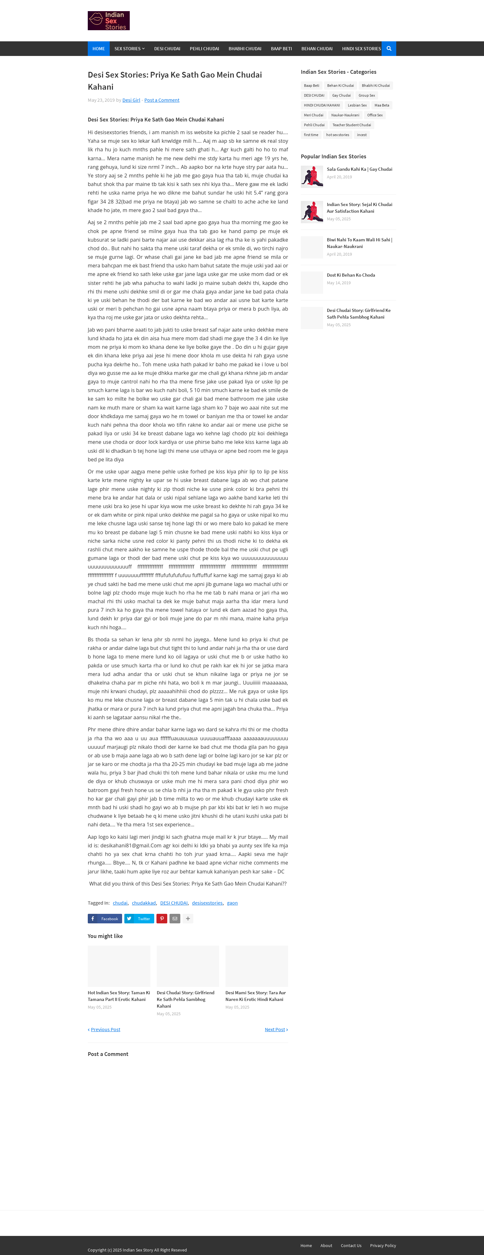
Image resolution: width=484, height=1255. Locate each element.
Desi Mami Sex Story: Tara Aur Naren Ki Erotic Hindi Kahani (255, 996)
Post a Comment (161, 100)
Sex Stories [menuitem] (127, 48)
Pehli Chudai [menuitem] (204, 48)
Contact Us (351, 1245)
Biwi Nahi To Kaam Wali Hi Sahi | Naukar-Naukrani (359, 243)
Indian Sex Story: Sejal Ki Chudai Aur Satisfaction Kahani (359, 207)
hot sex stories (337, 134)
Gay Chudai (341, 95)
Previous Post (105, 1029)
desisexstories (207, 903)
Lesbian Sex (357, 105)
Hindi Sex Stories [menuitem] (361, 48)
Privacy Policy (383, 1245)
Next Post (275, 1029)
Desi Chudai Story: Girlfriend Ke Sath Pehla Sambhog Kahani (185, 999)
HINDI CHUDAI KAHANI (322, 105)
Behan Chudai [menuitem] (317, 48)
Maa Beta (382, 105)
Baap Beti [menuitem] (281, 48)
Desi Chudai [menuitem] (167, 48)
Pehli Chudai (314, 124)
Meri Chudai (313, 115)
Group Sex (367, 95)
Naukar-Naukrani (345, 115)
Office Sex (375, 115)
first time (311, 134)
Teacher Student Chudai (352, 124)
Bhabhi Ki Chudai (376, 85)
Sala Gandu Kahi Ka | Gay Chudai (359, 169)
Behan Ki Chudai (340, 85)
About (326, 1245)
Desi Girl (131, 100)
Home (306, 1245)
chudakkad (144, 903)
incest (362, 134)
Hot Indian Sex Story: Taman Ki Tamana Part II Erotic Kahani (119, 996)
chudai (120, 903)
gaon (232, 903)
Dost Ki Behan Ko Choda (351, 275)
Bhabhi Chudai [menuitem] (245, 48)
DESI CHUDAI (174, 903)
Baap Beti (311, 85)
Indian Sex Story (138, 1250)
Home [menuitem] (99, 48)
